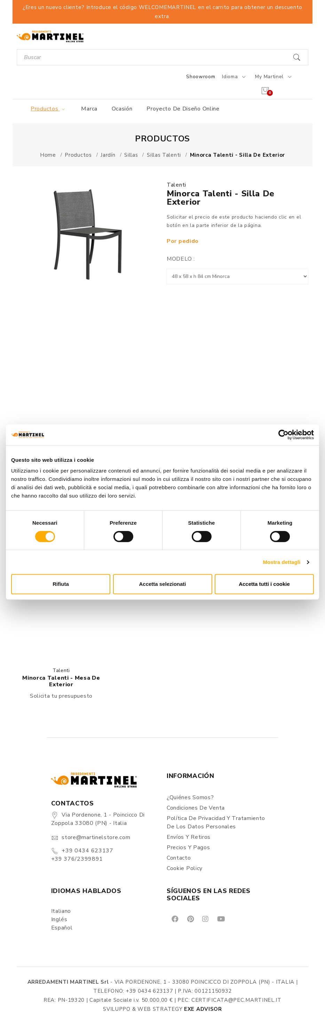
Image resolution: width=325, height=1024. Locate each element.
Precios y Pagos (188, 847)
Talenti (176, 185)
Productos (49, 109)
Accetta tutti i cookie (264, 584)
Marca (89, 109)
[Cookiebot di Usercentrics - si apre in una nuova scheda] (283, 434)
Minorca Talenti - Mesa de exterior (61, 681)
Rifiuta (61, 584)
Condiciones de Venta (196, 808)
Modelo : (181, 259)
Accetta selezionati (162, 584)
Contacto (179, 858)
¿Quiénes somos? (190, 797)
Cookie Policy (185, 868)
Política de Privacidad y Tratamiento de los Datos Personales (216, 822)
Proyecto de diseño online (183, 109)
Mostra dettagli (281, 562)
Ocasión (122, 109)
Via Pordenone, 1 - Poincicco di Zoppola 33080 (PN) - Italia (98, 819)
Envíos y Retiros (189, 837)
